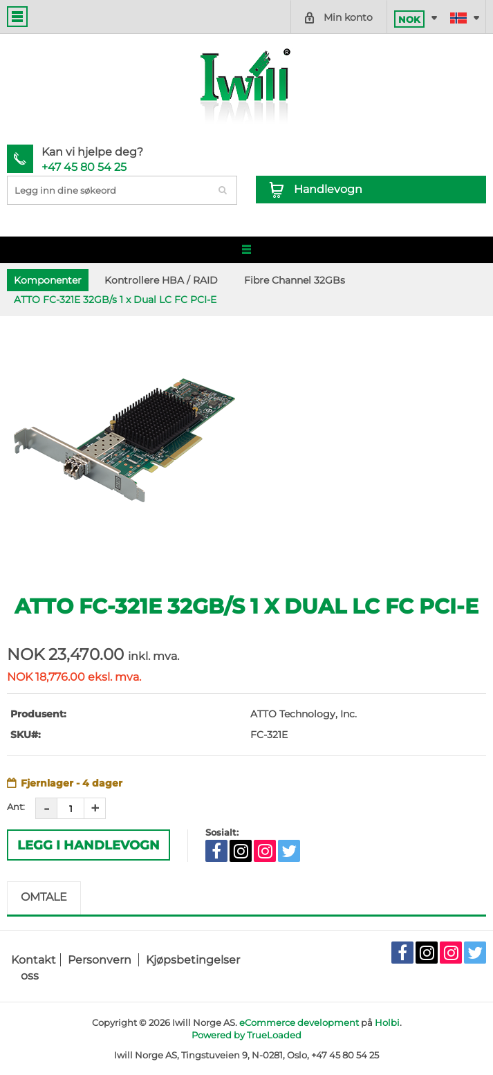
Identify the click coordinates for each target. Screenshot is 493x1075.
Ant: (16, 806)
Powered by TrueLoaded (246, 1034)
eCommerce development (299, 1022)
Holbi (387, 1022)
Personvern (99, 959)
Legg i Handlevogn (88, 845)
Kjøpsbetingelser (193, 959)
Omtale (44, 896)
